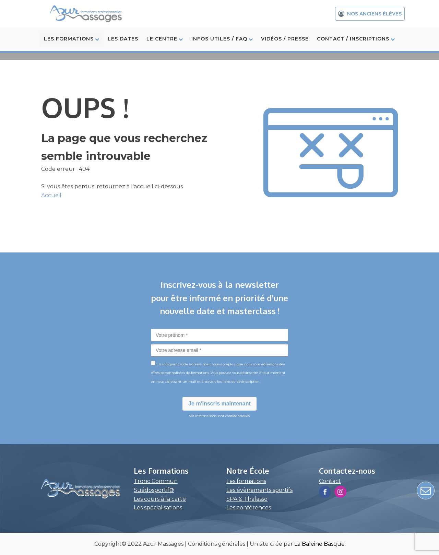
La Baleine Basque (319, 544)
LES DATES (123, 39)
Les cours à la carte (160, 499)
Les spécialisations (158, 507)
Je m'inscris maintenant (219, 403)
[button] (370, 14)
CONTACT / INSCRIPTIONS (356, 39)
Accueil (51, 195)
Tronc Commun (156, 481)
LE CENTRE (164, 39)
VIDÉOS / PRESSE (285, 39)
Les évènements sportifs (259, 490)
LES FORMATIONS (71, 39)
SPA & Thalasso (247, 499)
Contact (330, 481)
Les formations (246, 481)
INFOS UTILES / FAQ (222, 39)
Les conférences (248, 507)
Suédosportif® (154, 490)
